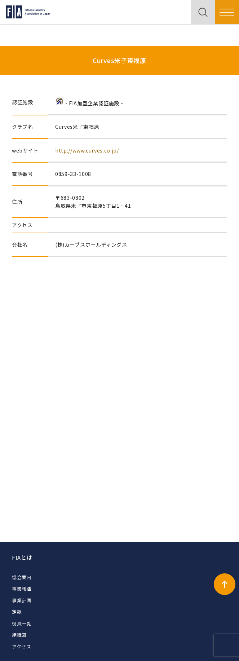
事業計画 (22, 600)
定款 (17, 611)
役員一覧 (22, 623)
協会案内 (22, 577)
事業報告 (22, 588)
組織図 (19, 634)
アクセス (21, 646)
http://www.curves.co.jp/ (87, 150)
